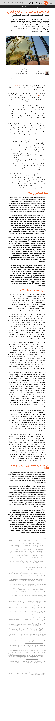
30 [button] (45, 661)
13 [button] (45, 588)
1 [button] (45, 540)
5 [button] (45, 557)
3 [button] (45, 549)
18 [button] (45, 607)
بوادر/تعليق (24, 69)
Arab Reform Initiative (35, 3)
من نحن (30, 7)
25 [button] (45, 634)
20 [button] (45, 614)
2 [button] (45, 545)
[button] (38, 96)
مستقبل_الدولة (15, 73)
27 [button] (45, 645)
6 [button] (45, 560)
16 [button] (45, 599)
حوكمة (25, 73)
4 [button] (45, 551)
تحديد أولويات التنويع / (26, 664)
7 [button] (45, 565)
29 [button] (45, 652)
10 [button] (45, 572)
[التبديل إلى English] (8, 2)
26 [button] (45, 640)
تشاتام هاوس (16, 86)
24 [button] (45, 628)
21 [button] (45, 617)
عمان (21, 73)
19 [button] (45, 611)
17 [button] (45, 601)
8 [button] (45, 567)
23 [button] (45, 623)
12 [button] (45, 584)
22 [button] (45, 619)
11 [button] (45, 575)
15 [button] (45, 595)
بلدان (18, 7)
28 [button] (45, 650)
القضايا (24, 7)
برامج (36, 7)
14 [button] (45, 591)
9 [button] (45, 569)
